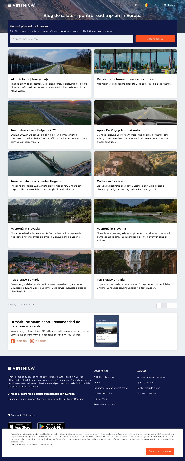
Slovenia (41, 399)
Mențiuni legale (18, 444)
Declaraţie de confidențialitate (39, 444)
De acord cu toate (160, 451)
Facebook (18, 341)
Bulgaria (12, 399)
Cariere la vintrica (103, 393)
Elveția (69, 399)
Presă (97, 382)
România (79, 399)
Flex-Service (100, 399)
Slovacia (31, 399)
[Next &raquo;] (174, 305)
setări (21, 442)
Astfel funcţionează (104, 377)
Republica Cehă (56, 399)
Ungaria (22, 399)
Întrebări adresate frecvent (151, 377)
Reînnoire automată (105, 404)
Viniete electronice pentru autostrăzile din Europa (41, 393)
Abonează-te (155, 38)
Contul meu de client (148, 388)
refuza (122, 439)
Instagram (38, 341)
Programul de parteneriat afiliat (111, 388)
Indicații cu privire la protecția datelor (97, 439)
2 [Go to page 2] (169, 305)
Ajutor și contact (145, 382)
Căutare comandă (146, 393)
